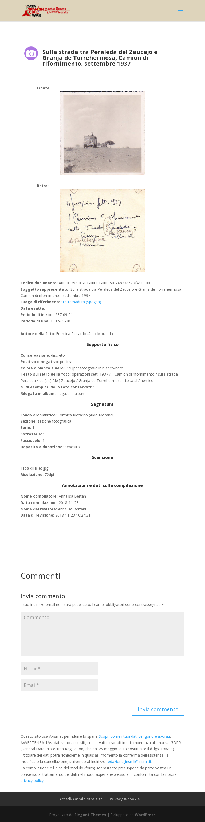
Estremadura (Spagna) (82, 301)
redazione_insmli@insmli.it (129, 761)
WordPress (145, 814)
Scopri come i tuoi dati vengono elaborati (134, 736)
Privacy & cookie (125, 798)
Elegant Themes (90, 814)
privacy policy (32, 780)
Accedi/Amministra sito (81, 798)
